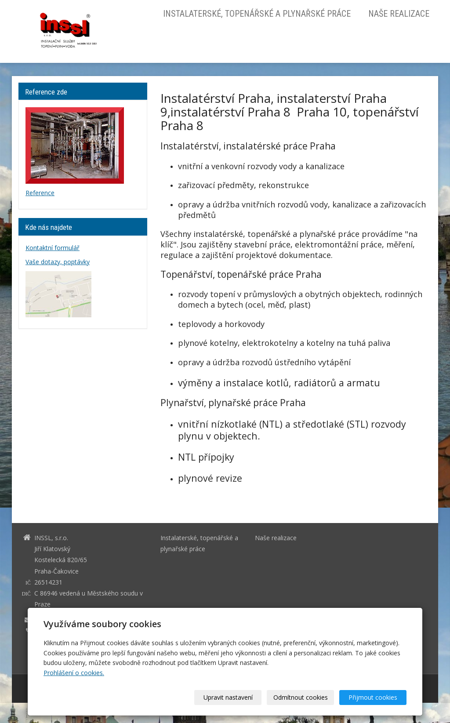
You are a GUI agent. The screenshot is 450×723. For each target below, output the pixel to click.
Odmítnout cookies (300, 697)
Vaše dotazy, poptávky (57, 262)
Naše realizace (398, 13)
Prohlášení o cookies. (74, 673)
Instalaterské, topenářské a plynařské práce (257, 13)
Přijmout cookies (372, 697)
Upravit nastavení (228, 697)
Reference (39, 193)
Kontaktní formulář (52, 247)
